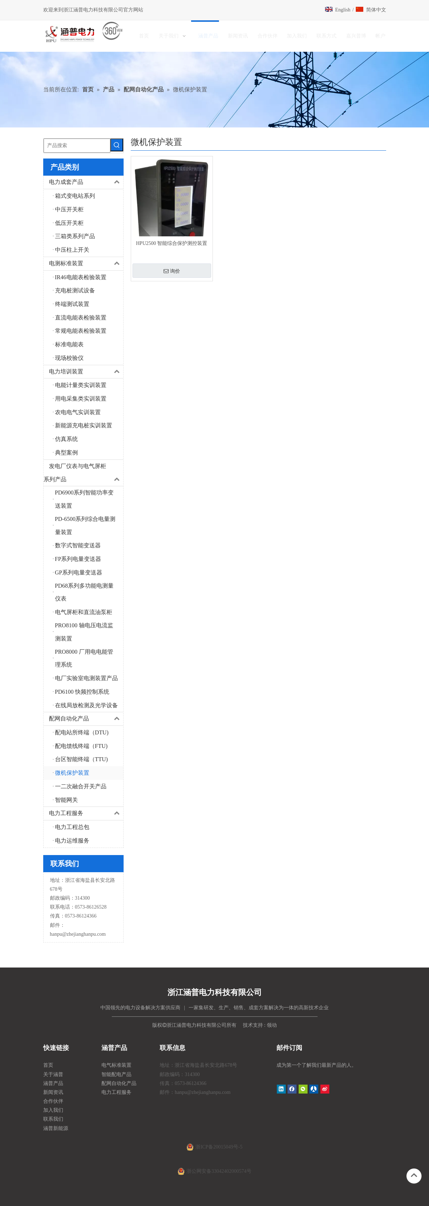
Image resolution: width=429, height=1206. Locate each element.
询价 (172, 271)
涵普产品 (53, 1083)
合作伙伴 (53, 1101)
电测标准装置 (86, 263)
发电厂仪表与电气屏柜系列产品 (83, 473)
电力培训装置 (86, 371)
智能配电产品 (116, 1074)
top (414, 1175)
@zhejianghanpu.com (84, 934)
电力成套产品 (86, 182)
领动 (272, 1025)
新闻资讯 (53, 1092)
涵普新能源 (55, 1128)
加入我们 (53, 1110)
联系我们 (53, 1119)
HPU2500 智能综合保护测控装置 (172, 243)
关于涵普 (53, 1074)
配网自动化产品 (86, 718)
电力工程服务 (86, 813)
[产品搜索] (77, 146)
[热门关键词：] (116, 145)
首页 (48, 1065)
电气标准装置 (116, 1065)
